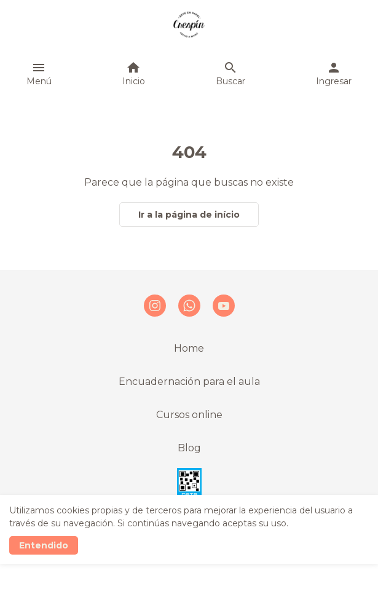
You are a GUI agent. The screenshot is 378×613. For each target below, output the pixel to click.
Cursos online (189, 415)
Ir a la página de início (189, 214)
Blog (189, 448)
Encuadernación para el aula (189, 381)
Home (189, 348)
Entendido (43, 545)
